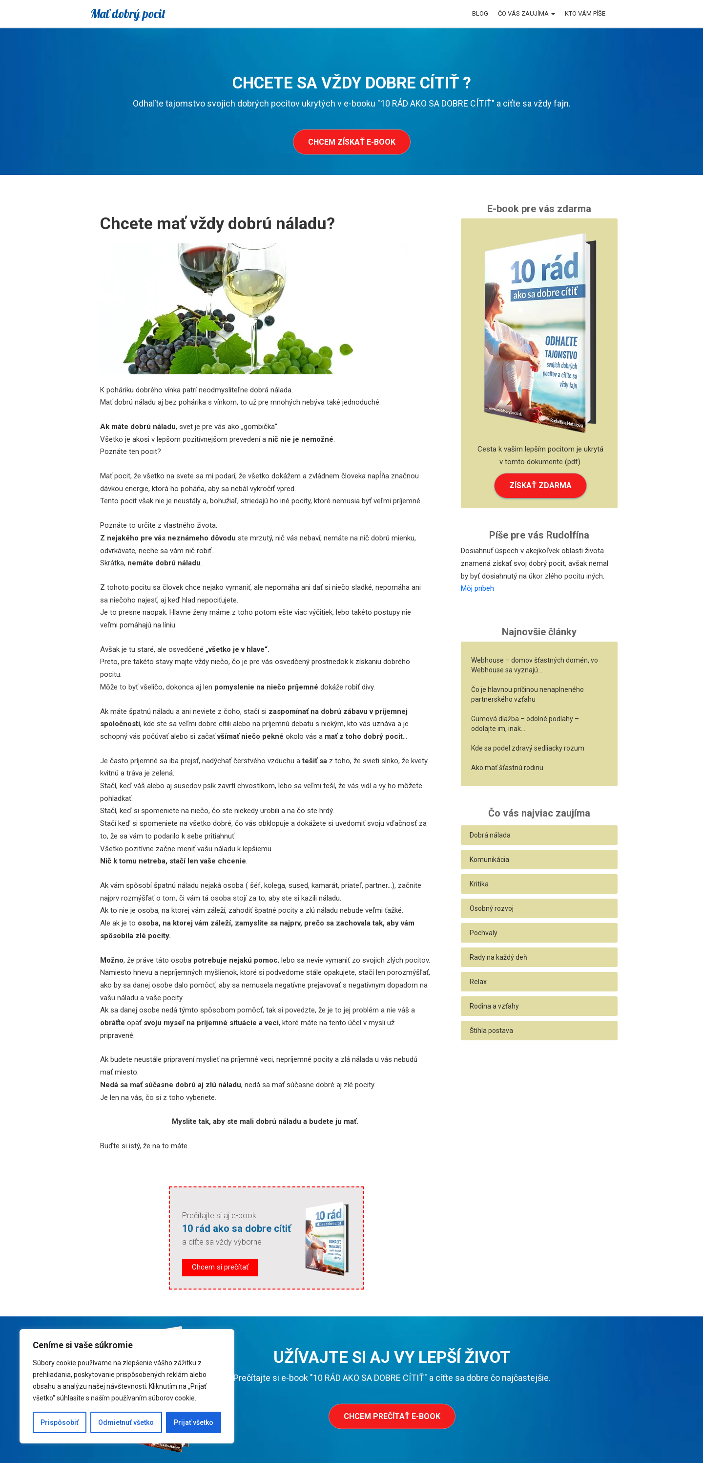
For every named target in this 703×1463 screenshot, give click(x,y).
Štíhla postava (491, 1030)
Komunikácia (489, 859)
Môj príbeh (477, 588)
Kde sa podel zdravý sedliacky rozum (527, 748)
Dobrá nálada (490, 835)
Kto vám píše (585, 13)
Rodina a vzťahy (494, 1006)
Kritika (479, 884)
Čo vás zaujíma (526, 13)
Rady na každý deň (498, 957)
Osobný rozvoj (492, 908)
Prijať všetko (193, 1422)
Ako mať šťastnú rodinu (507, 768)
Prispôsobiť (60, 1422)
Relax (478, 982)
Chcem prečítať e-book (392, 1415)
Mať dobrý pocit (127, 13)
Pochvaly (483, 933)
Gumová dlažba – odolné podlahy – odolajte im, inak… (525, 723)
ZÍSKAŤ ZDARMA (540, 485)
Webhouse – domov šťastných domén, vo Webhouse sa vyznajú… (534, 665)
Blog (480, 13)
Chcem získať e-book (351, 142)
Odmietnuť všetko (126, 1422)
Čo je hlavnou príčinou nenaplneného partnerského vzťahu (527, 694)
